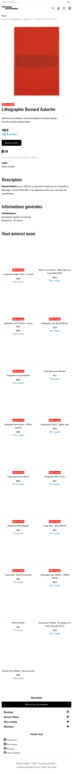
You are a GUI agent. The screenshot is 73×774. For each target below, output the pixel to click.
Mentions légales (23, 763)
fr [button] (68, 2)
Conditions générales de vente (28, 767)
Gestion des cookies (48, 767)
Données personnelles (46, 763)
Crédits (34, 763)
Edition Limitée (8, 166)
